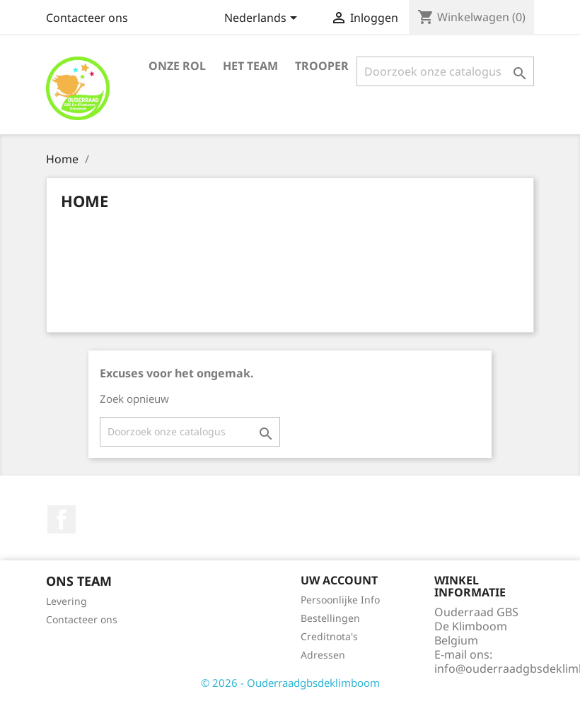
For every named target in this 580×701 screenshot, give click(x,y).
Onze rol (177, 65)
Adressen (323, 654)
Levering (66, 601)
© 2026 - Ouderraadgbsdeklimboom (290, 683)
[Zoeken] (445, 71)
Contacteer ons (87, 17)
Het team (250, 65)
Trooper (322, 65)
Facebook (61, 519)
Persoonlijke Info (340, 599)
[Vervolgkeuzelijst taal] (263, 19)
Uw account (339, 580)
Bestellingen (330, 618)
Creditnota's (329, 636)
